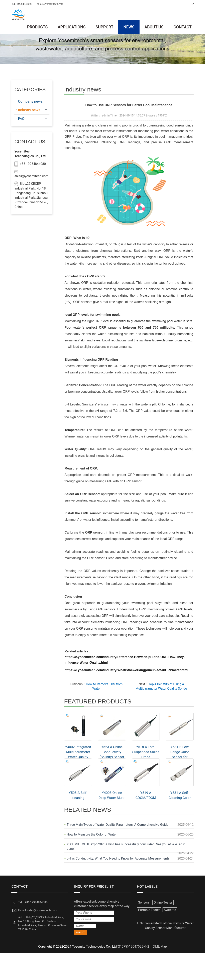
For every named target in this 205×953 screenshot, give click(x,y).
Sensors (144, 902)
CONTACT (183, 27)
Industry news (29, 110)
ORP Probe (72, 136)
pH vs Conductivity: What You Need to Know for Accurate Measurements (118, 858)
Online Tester (163, 902)
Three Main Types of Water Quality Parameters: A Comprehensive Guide (117, 825)
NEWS (128, 27)
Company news (30, 101)
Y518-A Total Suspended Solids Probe (145, 752)
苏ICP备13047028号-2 (133, 946)
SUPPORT (104, 27)
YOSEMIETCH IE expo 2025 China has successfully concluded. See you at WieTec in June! (126, 846)
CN (193, 3)
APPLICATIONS (71, 27)
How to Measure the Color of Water (92, 834)
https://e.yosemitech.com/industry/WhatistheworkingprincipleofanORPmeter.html (126, 670)
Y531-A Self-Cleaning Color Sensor (180, 798)
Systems (170, 910)
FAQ (21, 118)
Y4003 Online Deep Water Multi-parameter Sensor (112, 798)
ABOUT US (154, 27)
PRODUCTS (37, 27)
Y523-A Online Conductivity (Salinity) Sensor (111, 752)
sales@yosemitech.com (50, 3)
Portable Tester (149, 910)
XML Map (160, 946)
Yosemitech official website (164, 923)
